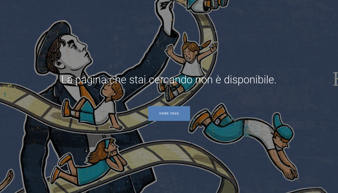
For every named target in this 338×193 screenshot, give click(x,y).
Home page (169, 113)
